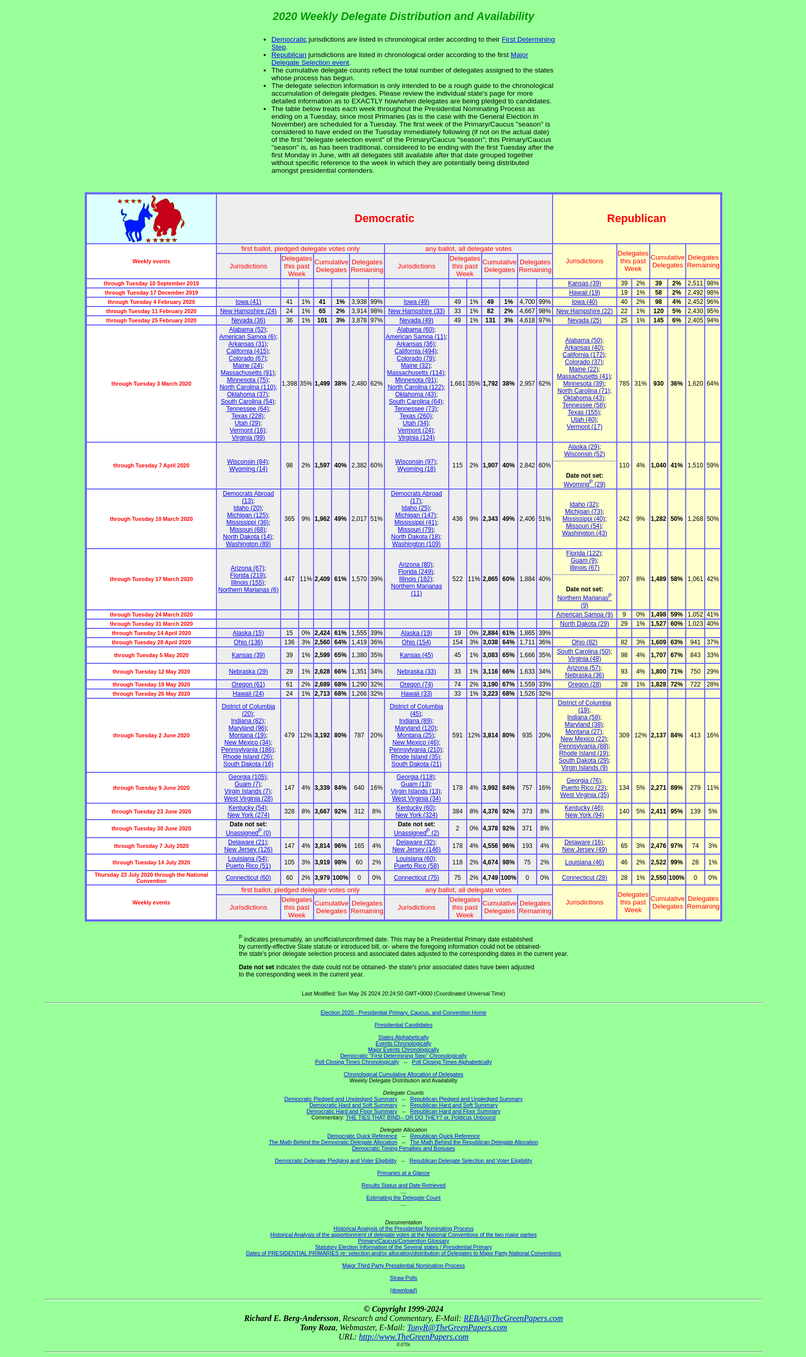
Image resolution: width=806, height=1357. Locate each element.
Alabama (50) (583, 340)
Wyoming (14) (248, 469)
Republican (288, 55)
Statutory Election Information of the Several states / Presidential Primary (403, 1247)
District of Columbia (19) (584, 706)
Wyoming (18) (416, 469)
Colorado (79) (415, 358)
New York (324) (416, 815)
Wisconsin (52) (584, 454)
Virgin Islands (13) (416, 791)
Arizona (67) (247, 568)
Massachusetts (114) (415, 372)
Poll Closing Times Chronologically (357, 1062)
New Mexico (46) (416, 742)
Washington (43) (584, 533)
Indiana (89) (415, 721)
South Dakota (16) (248, 764)
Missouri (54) (583, 526)
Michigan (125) (247, 515)
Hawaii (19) (584, 292)
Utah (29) (248, 423)
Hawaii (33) (416, 693)
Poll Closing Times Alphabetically (452, 1062)
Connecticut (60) (248, 877)
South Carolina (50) (584, 651)
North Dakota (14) (247, 536)
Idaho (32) (584, 504)
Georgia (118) (416, 777)
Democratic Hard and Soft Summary (353, 1105)
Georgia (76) (583, 780)
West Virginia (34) (416, 798)
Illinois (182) (415, 579)
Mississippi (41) (415, 522)
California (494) (416, 351)
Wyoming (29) (585, 484)
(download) (403, 1290)
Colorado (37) (583, 362)
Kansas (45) (416, 655)
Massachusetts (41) (584, 376)
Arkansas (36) (415, 344)
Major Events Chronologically (403, 1049)
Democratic (289, 39)
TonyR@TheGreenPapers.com (457, 1327)
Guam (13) (415, 784)
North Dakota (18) (415, 536)
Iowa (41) (248, 301)
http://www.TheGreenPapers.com (413, 1336)
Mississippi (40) (583, 518)
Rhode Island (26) (247, 757)
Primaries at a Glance (403, 1173)
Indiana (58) (583, 717)
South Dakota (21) (417, 764)
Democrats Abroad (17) (416, 497)
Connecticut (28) (584, 877)
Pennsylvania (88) (584, 746)
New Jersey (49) (584, 849)
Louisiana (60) (415, 858)
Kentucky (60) (416, 807)
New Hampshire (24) (248, 311)
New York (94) (584, 815)
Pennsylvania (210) (415, 749)
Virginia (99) (248, 437)
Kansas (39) (584, 283)
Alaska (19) (416, 633)
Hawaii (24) (248, 693)
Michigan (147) (415, 515)
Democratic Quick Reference (362, 1136)
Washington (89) (248, 544)
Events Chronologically (403, 1043)
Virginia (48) (584, 658)
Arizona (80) (415, 564)
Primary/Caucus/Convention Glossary (403, 1241)
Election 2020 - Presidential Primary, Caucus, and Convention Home (404, 1012)
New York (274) (248, 815)
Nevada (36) (248, 320)
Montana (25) (415, 735)
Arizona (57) (583, 668)
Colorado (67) (247, 358)
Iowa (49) (416, 301)
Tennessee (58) (583, 405)
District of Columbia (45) (416, 710)
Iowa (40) (584, 301)
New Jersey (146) (416, 849)
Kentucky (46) (584, 807)
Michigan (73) (583, 511)
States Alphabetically (403, 1037)
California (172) (584, 354)
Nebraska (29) (248, 671)
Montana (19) (247, 735)
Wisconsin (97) (415, 461)
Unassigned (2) (416, 833)
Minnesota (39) (583, 383)
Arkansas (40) (583, 347)
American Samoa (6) (247, 336)
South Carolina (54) (247, 401)
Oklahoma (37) (247, 394)
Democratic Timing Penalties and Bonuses (403, 1148)
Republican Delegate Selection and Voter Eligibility (471, 1160)
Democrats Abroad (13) (248, 497)
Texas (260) (415, 416)
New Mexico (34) (248, 742)
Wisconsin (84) (247, 461)
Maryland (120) (415, 728)
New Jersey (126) (248, 849)
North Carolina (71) (584, 390)
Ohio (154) (416, 642)
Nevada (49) (416, 320)
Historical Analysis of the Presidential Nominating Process (403, 1228)
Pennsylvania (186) (247, 749)
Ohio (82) (584, 642)
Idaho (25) (415, 508)
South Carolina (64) (416, 401)
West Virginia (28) (248, 798)
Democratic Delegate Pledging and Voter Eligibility (336, 1160)
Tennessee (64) (247, 408)
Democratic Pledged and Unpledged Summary (340, 1099)
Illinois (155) (247, 582)
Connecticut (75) (416, 877)
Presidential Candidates (404, 1025)
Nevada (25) (584, 320)
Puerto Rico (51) (248, 866)
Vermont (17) (584, 426)
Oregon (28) (584, 684)
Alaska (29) (583, 446)
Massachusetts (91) (247, 372)
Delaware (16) (583, 842)
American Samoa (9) (584, 614)
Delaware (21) (247, 842)
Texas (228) (247, 416)
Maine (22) (583, 369)
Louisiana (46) (584, 862)
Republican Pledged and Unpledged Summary (466, 1099)
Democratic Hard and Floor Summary (351, 1111)
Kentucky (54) (248, 807)
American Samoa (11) (416, 336)
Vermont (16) (247, 430)
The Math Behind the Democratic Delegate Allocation (333, 1142)
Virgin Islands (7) (248, 791)
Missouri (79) (415, 529)
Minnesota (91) (415, 380)
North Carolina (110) (247, 387)
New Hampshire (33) (416, 311)
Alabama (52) (247, 329)
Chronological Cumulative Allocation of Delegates (404, 1074)
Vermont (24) (415, 430)
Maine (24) (247, 365)
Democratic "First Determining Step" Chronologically (403, 1056)
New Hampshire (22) (584, 311)
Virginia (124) (416, 437)
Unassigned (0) (248, 833)
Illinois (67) (584, 567)
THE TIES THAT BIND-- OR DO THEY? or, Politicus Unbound (421, 1117)
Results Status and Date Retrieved (403, 1185)
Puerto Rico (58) (416, 866)
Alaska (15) (248, 633)
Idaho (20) (247, 508)
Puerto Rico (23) (583, 787)
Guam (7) (247, 784)
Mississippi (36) (247, 522)
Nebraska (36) (584, 675)
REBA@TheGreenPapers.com (513, 1318)
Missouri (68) (247, 529)
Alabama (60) (415, 329)
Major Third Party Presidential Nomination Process (403, 1265)
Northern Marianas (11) (416, 590)
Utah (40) (584, 419)
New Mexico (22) (584, 739)
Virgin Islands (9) (584, 767)
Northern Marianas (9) (584, 601)
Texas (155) (583, 412)
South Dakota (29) (584, 760)
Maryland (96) (248, 728)
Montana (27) (583, 731)
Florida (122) (583, 553)
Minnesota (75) (247, 380)
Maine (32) (415, 365)
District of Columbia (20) (248, 710)
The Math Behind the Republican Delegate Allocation (474, 1142)
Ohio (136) (248, 642)
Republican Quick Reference (445, 1136)
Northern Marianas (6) (248, 589)
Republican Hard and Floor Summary (455, 1111)
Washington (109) (416, 544)
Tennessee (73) (415, 408)
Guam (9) (584, 560)
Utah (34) (416, 423)
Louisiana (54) (247, 858)
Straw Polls (403, 1278)
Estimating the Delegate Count (404, 1198)
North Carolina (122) (416, 387)
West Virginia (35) (584, 795)
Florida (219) (247, 575)
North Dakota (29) (584, 623)
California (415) (248, 351)
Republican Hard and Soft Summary (454, 1105)
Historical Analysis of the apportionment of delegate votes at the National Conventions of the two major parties (403, 1235)
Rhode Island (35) (415, 757)
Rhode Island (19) (583, 753)
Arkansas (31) (247, 344)
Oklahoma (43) (415, 394)
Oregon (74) (416, 684)
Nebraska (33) (416, 671)
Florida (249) (415, 571)
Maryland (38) (584, 724)
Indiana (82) (247, 721)
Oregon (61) (248, 684)
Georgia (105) (248, 777)
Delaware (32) (415, 842)
